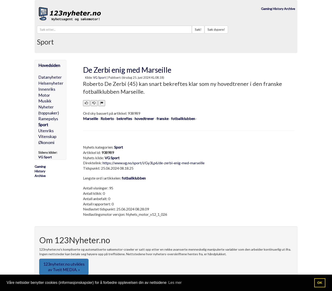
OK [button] (319, 283)
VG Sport (99, 77)
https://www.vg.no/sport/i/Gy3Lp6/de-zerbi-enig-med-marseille (154, 163)
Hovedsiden (49, 65)
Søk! (198, 29)
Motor (44, 95)
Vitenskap (47, 136)
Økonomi (46, 142)
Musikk (44, 100)
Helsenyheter (50, 83)
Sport (43, 124)
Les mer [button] (175, 283)
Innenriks (46, 89)
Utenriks (46, 130)
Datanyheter (50, 77)
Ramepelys (48, 118)
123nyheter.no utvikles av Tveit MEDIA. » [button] (64, 266)
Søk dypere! (216, 29)
